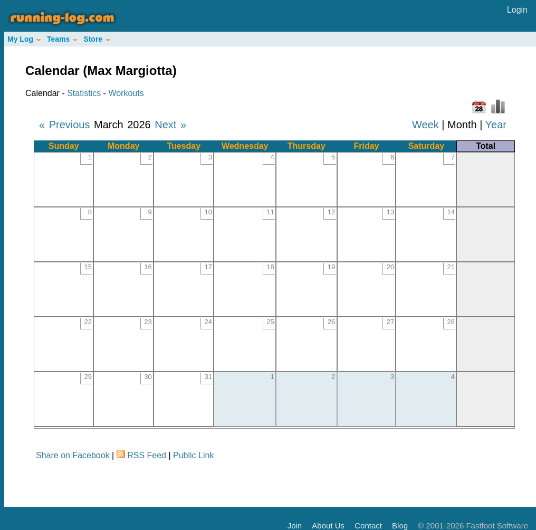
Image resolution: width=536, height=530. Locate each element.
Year (495, 124)
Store (96, 39)
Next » (170, 124)
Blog (400, 525)
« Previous (64, 124)
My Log (24, 39)
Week (425, 124)
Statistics (84, 93)
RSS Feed (146, 455)
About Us (328, 525)
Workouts (125, 93)
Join (295, 525)
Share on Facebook (73, 455)
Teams (62, 39)
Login (517, 9)
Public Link (193, 455)
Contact (368, 525)
